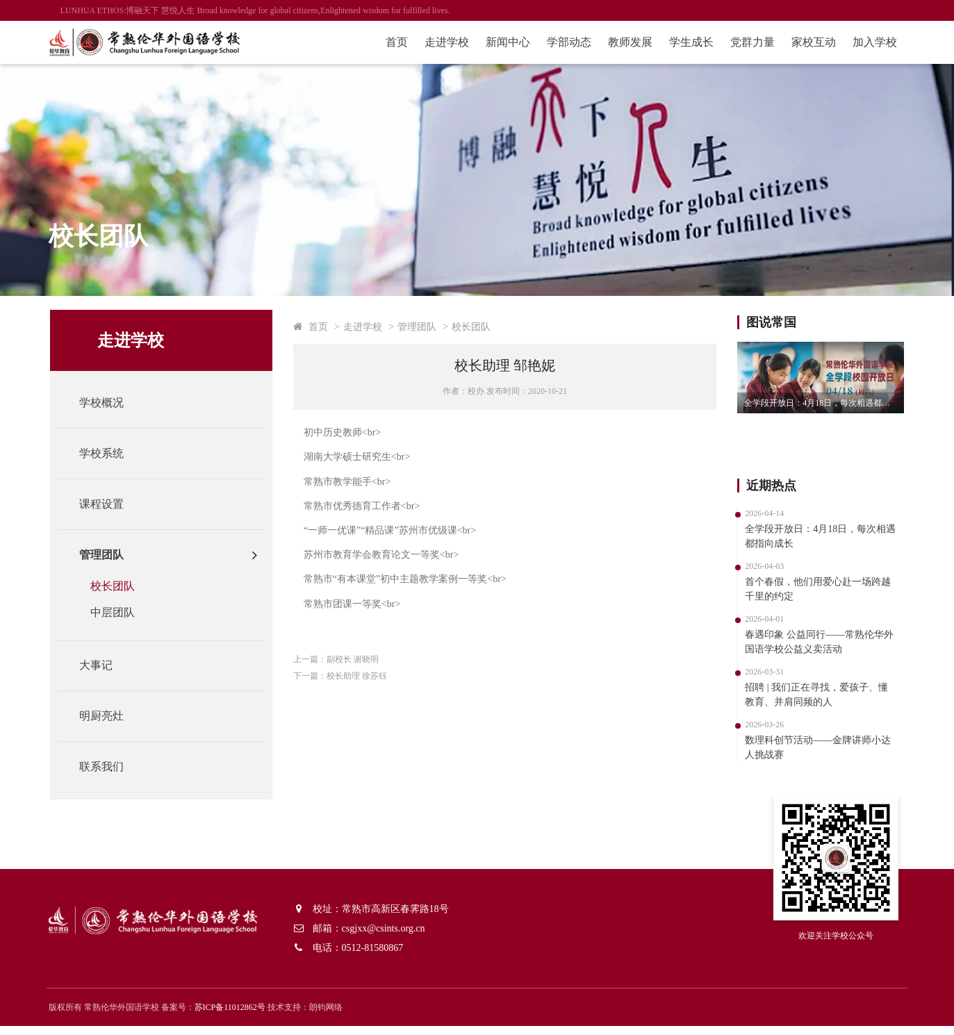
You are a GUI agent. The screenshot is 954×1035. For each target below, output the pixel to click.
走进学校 (435, 42)
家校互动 (802, 42)
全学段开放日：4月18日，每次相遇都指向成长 (814, 403)
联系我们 (112, 766)
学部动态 (558, 42)
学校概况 (112, 402)
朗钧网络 (337, 1016)
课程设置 (112, 504)
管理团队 (112, 555)
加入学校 (863, 42)
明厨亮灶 (112, 716)
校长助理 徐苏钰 (367, 676)
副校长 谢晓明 (363, 659)
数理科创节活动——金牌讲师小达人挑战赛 (808, 747)
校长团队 (123, 586)
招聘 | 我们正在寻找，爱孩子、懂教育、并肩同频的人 (806, 694)
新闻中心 (497, 42)
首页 (386, 42)
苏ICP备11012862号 (241, 1016)
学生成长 (680, 42)
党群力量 (741, 42)
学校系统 (112, 453)
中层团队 (123, 612)
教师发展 (619, 42)
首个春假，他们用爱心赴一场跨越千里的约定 (808, 589)
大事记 (106, 665)
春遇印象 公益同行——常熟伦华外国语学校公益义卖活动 (809, 641)
